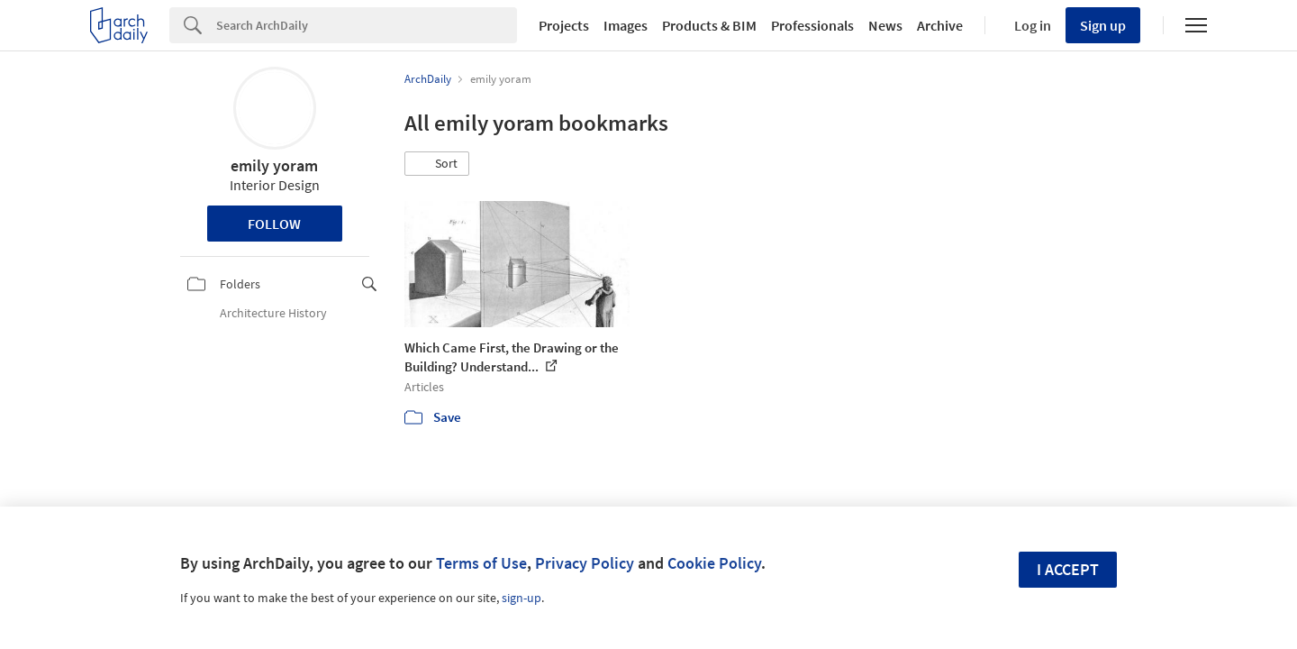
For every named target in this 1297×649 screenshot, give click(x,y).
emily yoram (274, 165)
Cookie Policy (714, 563)
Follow (274, 224)
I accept (1068, 569)
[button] (436, 164)
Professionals (812, 25)
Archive (940, 25)
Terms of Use (481, 563)
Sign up (1103, 25)
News (885, 25)
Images (625, 25)
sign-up (521, 598)
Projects (564, 25)
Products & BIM (709, 25)
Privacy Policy (584, 563)
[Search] (366, 25)
